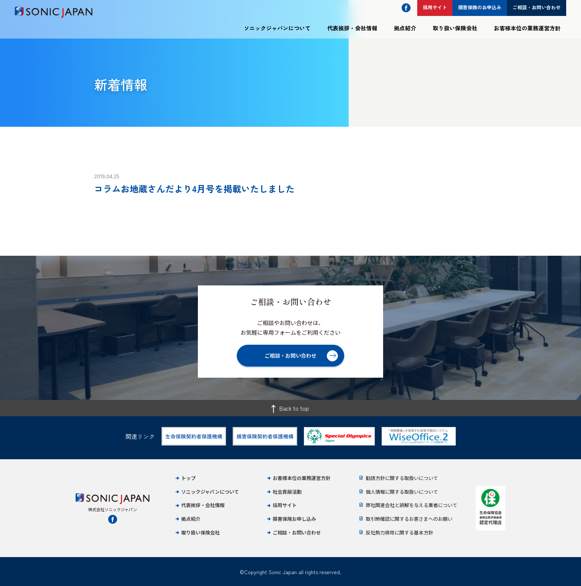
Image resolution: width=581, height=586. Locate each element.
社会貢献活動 (287, 491)
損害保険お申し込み (294, 518)
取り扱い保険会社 (455, 28)
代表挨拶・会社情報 (352, 28)
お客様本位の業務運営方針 (527, 28)
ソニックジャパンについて (277, 28)
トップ (188, 477)
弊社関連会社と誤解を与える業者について (411, 505)
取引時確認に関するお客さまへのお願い (409, 518)
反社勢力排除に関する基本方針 (399, 532)
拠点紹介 (405, 28)
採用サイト (285, 505)
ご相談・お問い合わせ (297, 532)
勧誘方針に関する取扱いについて (402, 477)
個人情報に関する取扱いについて (402, 491)
